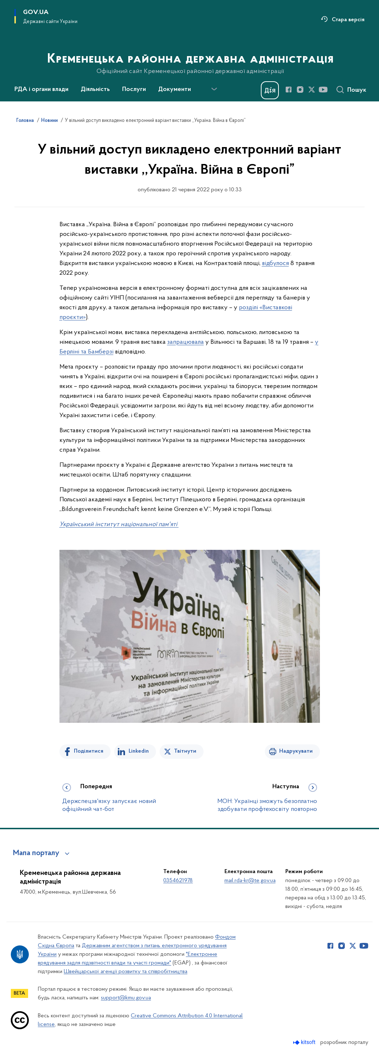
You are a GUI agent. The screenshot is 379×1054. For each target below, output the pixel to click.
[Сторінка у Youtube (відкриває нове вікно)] (323, 89)
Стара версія (348, 20)
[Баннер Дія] (270, 90)
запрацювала (185, 342)
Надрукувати (296, 751)
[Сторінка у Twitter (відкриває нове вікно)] (311, 89)
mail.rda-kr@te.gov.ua (250, 881)
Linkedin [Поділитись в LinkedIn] (139, 751)
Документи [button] (174, 89)
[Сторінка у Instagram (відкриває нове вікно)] (300, 89)
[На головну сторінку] (189, 50)
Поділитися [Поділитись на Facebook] (88, 751)
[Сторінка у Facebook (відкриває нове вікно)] (288, 89)
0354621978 (178, 881)
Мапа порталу (36, 853)
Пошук (356, 90)
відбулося (275, 263)
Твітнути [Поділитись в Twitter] (185, 751)
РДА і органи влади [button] (41, 89)
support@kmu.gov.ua (126, 998)
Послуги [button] (134, 89)
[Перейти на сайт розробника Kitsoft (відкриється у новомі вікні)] (305, 1042)
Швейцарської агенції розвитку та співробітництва (125, 972)
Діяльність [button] (95, 89)
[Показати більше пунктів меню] (214, 89)
